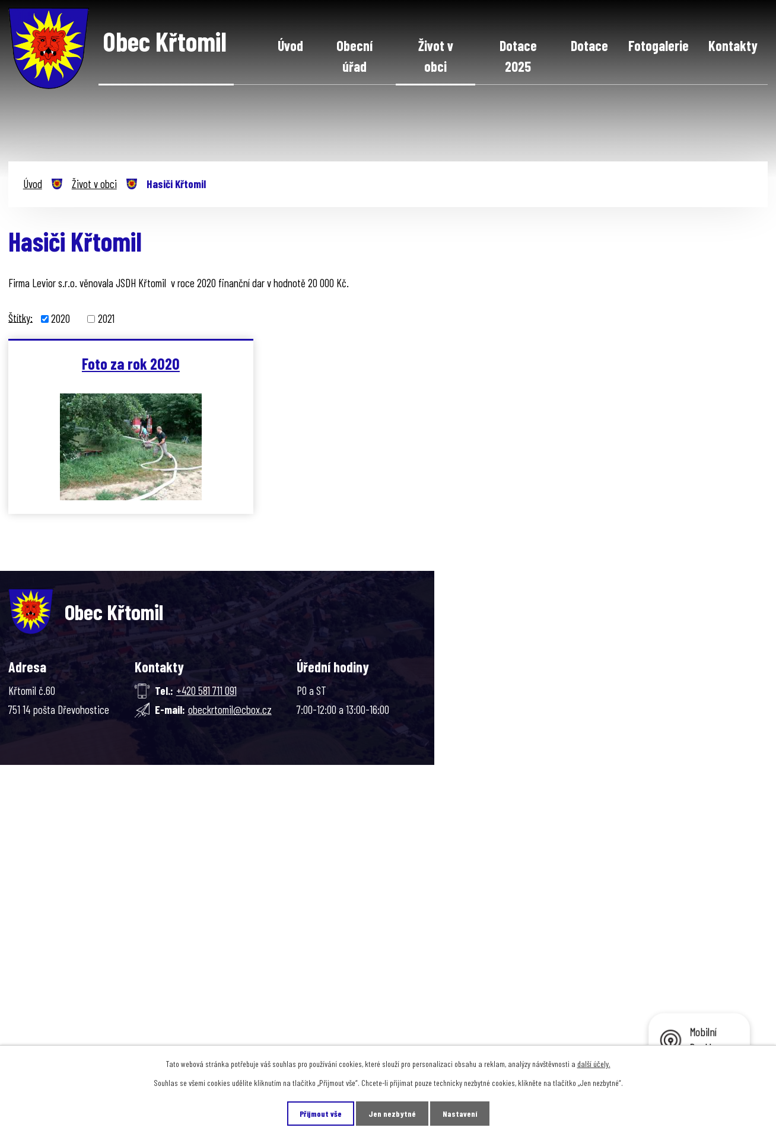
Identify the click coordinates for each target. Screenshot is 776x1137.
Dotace (589, 45)
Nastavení (460, 1114)
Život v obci (435, 56)
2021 (106, 318)
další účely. (593, 1064)
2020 (60, 318)
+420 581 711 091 (206, 690)
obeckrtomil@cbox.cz (230, 709)
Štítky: (20, 317)
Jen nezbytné (392, 1114)
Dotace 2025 (518, 56)
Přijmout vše (321, 1114)
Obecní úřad (354, 56)
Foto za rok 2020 (131, 363)
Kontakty (733, 45)
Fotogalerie (658, 45)
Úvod (290, 45)
